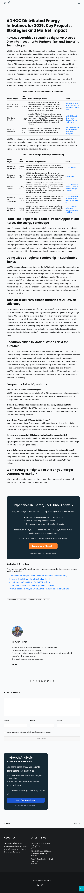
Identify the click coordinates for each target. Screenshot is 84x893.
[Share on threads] (36, 681)
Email (32, 721)
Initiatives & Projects (35, 599)
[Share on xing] (50, 681)
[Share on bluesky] (47, 681)
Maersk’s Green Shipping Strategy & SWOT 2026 (42, 860)
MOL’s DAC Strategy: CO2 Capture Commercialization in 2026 (41, 852)
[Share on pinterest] (39, 681)
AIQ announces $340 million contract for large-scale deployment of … (72, 131)
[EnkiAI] (7, 3)
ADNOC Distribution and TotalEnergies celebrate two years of (72, 199)
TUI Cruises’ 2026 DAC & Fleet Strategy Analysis (40, 844)
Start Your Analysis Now (25, 800)
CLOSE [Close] (81, 888)
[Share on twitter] (33, 681)
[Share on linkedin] (42, 681)
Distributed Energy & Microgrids (17, 599)
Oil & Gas (46, 599)
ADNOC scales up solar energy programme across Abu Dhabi (72, 209)
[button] (79, 3)
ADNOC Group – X (71, 167)
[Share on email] (53, 681)
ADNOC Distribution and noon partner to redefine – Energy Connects (72, 188)
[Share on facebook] (30, 681)
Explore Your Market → (43, 546)
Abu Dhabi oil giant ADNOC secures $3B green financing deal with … (72, 106)
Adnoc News (70, 176)
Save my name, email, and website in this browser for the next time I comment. (29, 732)
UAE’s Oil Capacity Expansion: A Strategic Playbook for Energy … (72, 119)
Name (6, 721)
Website (59, 721)
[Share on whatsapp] (45, 681)
